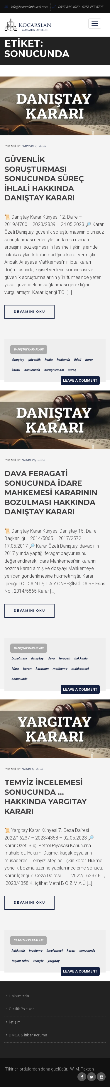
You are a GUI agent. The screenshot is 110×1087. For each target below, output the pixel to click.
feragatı (64, 658)
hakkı (49, 360)
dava (51, 658)
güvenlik (34, 360)
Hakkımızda (19, 996)
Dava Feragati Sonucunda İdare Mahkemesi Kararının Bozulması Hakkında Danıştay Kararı (50, 492)
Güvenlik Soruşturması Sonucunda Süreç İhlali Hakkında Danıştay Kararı (44, 178)
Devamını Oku (29, 312)
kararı (15, 370)
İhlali (77, 360)
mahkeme (60, 669)
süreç (72, 370)
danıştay (17, 360)
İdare (15, 669)
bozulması (19, 658)
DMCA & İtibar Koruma (28, 1035)
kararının (41, 669)
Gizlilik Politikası (22, 1009)
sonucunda (32, 370)
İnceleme (35, 951)
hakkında (63, 360)
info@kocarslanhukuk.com (26, 7)
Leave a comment (80, 380)
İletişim (15, 1022)
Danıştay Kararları (28, 349)
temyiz (38, 961)
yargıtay (54, 961)
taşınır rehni (20, 961)
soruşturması (54, 370)
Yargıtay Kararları (28, 940)
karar (89, 360)
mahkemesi (80, 669)
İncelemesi (54, 951)
